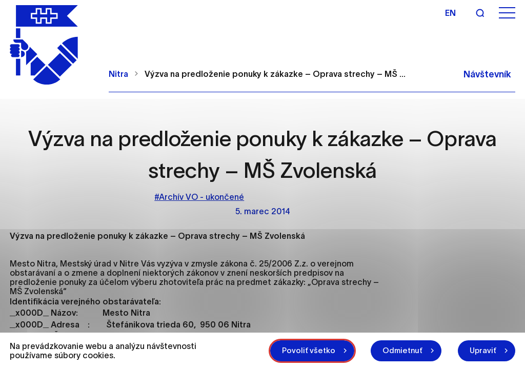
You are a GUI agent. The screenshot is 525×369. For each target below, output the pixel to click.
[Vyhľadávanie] (480, 13)
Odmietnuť (402, 350)
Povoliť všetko (308, 350)
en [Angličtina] (450, 12)
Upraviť (483, 350)
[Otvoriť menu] (507, 13)
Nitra (118, 73)
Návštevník (487, 74)
